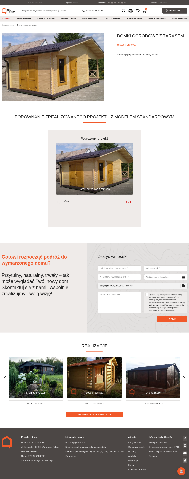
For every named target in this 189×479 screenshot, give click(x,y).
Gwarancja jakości (136, 447)
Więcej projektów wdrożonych (94, 414)
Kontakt (63, 11)
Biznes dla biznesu (137, 469)
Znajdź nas (174, 11)
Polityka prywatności (75, 442)
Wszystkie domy (24, 19)
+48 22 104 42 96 (94, 10)
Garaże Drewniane (157, 19)
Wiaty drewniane (179, 19)
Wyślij (172, 319)
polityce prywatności (157, 305)
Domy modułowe (68, 19)
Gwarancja (70, 456)
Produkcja (133, 460)
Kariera (131, 465)
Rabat (7, 19)
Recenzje (132, 451)
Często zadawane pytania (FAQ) (164, 447)
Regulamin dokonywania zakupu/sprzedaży (85, 447)
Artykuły (132, 456)
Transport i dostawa (158, 442)
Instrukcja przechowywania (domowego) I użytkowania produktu (95, 451)
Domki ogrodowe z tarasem (27, 25)
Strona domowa (8, 25)
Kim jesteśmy (27, 11)
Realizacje (55, 11)
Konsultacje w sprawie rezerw (163, 451)
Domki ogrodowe (134, 19)
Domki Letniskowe (112, 19)
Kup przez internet (46, 19)
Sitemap (153, 456)
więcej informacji (35, 403)
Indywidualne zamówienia (42, 11)
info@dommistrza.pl (43, 460)
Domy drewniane (89, 19)
